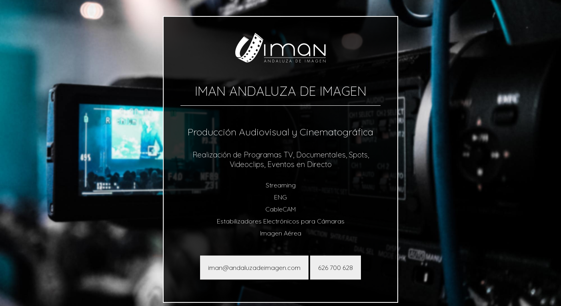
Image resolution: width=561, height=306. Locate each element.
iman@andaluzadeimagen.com (254, 268)
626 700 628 (335, 268)
